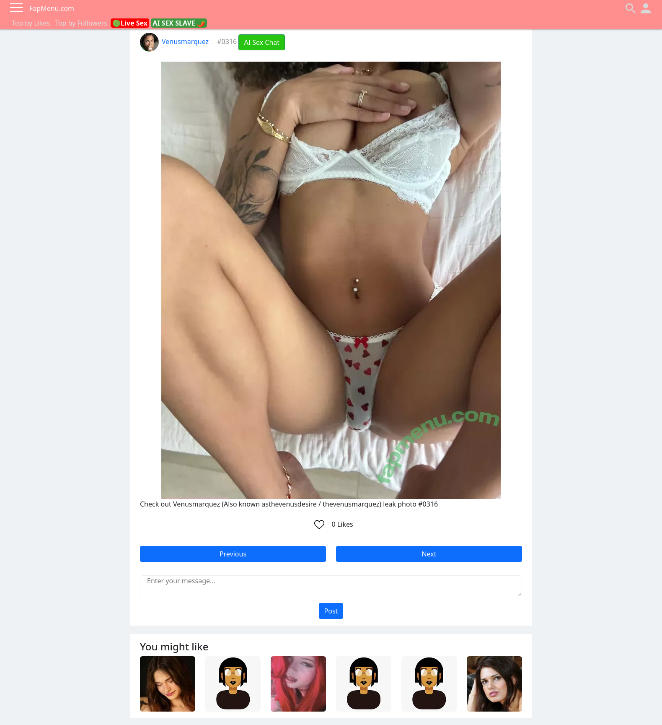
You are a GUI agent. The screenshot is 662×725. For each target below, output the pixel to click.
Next (429, 554)
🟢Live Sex (129, 23)
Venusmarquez (174, 41)
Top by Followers (81, 23)
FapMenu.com (51, 8)
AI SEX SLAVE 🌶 (179, 23)
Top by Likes (31, 23)
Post (331, 611)
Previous (233, 554)
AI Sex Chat (261, 42)
